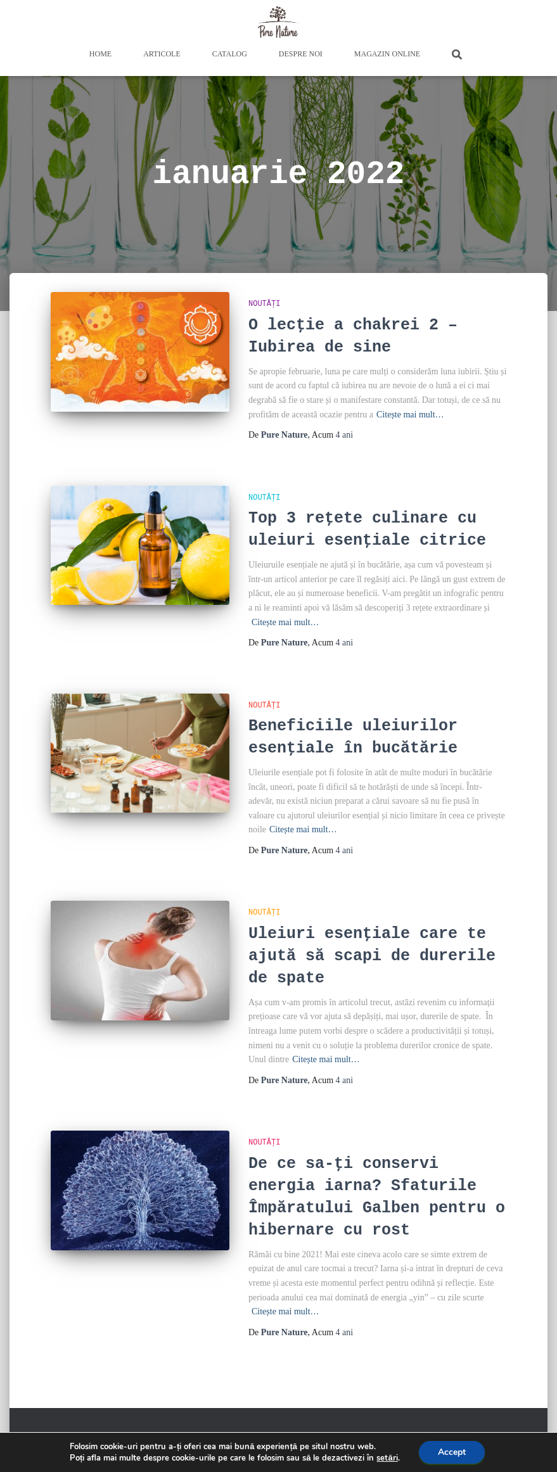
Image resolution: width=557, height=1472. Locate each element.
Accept (452, 1452)
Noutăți (264, 304)
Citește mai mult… (410, 414)
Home (100, 53)
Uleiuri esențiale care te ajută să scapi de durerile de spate (372, 956)
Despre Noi (301, 53)
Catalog (229, 53)
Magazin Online (387, 53)
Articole (162, 53)
